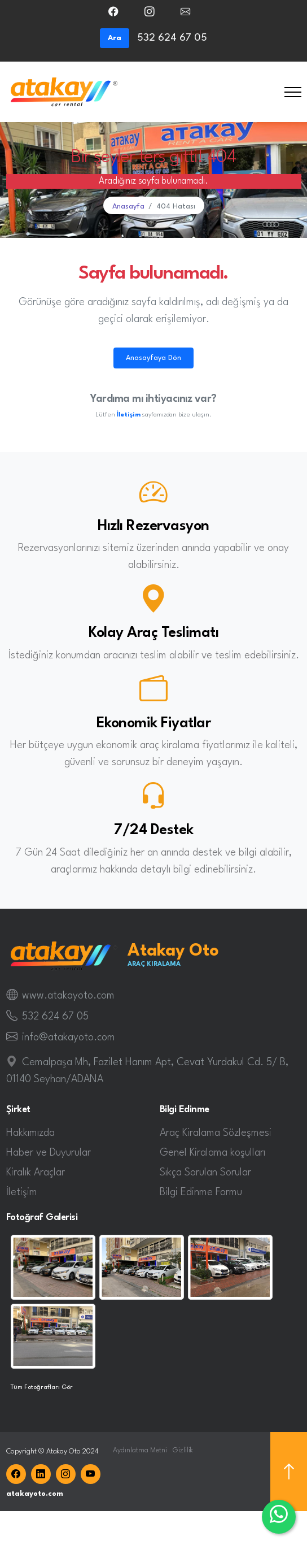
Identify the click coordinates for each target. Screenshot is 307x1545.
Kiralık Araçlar (35, 1173)
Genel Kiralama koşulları (212, 1153)
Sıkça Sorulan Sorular (205, 1173)
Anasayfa (128, 206)
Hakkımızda (30, 1133)
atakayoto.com (34, 1494)
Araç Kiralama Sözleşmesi (215, 1133)
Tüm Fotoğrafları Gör (42, 1387)
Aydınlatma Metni (140, 1450)
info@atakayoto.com (68, 1037)
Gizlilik (183, 1450)
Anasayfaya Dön (153, 358)
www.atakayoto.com (68, 996)
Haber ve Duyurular (48, 1153)
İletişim (21, 1192)
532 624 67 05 (55, 1017)
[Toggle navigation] (292, 92)
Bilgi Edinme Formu (201, 1192)
